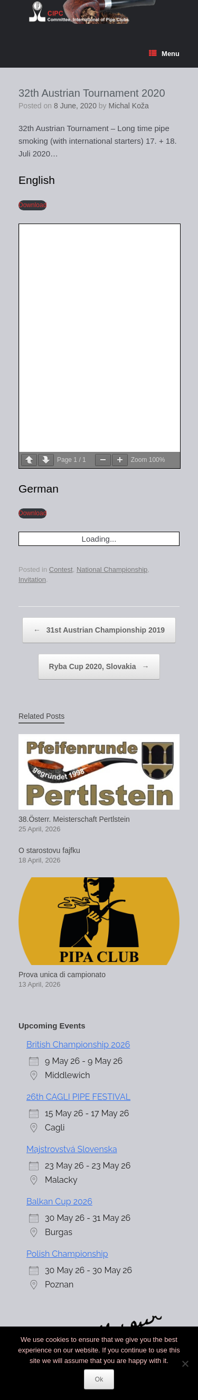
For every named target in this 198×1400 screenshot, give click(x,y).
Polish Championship (67, 1023)
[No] (185, 1363)
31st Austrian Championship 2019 (99, 399)
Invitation (32, 349)
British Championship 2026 (78, 814)
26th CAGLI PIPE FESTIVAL (78, 866)
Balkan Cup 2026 (59, 971)
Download (32, 205)
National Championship (112, 338)
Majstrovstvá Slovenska (71, 919)
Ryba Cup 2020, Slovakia (99, 435)
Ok (99, 1379)
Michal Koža (129, 105)
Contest (61, 338)
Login (24, 1257)
